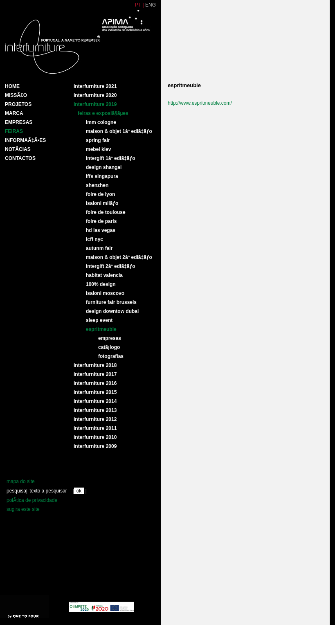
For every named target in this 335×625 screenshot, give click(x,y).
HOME (12, 86)
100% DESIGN (101, 284)
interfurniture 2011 (95, 428)
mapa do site (21, 481)
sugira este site (23, 509)
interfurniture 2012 (95, 419)
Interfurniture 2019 (95, 104)
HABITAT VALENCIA (104, 275)
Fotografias (111, 356)
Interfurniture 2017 (95, 374)
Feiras (14, 131)
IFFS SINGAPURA (102, 176)
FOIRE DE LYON (100, 194)
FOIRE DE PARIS (101, 221)
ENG (150, 5)
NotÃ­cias (18, 149)
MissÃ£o (16, 95)
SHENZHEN (97, 185)
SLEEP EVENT (99, 320)
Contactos (20, 158)
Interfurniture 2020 (95, 95)
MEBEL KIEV (98, 149)
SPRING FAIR (98, 140)
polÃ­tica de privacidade (32, 500)
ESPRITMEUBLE (101, 329)
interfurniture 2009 (95, 446)
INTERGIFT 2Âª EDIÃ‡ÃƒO (110, 266)
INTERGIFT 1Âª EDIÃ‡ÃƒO (110, 158)
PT (138, 5)
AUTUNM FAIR (99, 248)
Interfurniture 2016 (95, 383)
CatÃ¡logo (109, 347)
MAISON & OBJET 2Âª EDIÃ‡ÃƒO (119, 257)
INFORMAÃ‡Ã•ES (25, 140)
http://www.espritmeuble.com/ (200, 103)
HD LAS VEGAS (100, 230)
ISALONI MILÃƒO (102, 203)
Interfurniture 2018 (95, 365)
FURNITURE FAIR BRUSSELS (111, 302)
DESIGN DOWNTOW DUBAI (112, 311)
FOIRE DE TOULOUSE (106, 212)
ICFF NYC (94, 239)
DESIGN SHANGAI (103, 167)
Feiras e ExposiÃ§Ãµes (103, 113)
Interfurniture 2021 (95, 86)
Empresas (18, 122)
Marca (14, 113)
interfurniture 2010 (95, 437)
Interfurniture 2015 (95, 392)
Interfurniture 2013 (95, 410)
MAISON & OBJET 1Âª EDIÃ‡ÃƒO (119, 131)
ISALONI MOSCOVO (105, 293)
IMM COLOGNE (101, 122)
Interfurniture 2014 (95, 401)
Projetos (18, 104)
